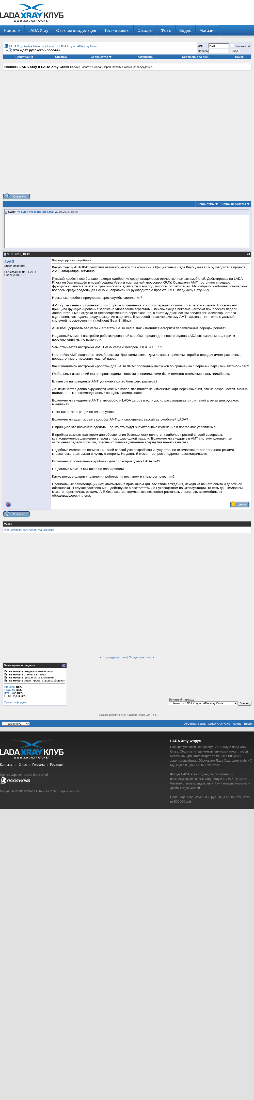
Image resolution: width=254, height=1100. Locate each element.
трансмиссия (46, 529)
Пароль (203, 51)
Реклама (38, 764)
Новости (12, 30)
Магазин (207, 30)
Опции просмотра (233, 203)
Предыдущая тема (114, 657)
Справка (61, 56)
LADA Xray (38, 30)
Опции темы (205, 203)
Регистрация (24, 56)
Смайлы (9, 689)
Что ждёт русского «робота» (34, 211)
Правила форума (15, 702)
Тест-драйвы (117, 30)
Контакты (6, 764)
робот (32, 529)
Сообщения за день (195, 56)
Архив (237, 723)
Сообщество (101, 56)
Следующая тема (140, 657)
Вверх (248, 723)
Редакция (57, 764)
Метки (8, 524)
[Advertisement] (125, 133)
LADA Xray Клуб (19, 46)
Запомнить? (240, 46)
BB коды (9, 686)
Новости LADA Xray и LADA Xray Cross (72, 46)
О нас (23, 764)
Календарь (145, 56)
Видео (185, 30)
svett (9, 261)
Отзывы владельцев (76, 30)
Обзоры (145, 30)
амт (25, 529)
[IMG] (7, 692)
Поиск (239, 56)
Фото (166, 30)
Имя (200, 45)
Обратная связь (195, 723)
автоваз (16, 529)
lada (7, 529)
